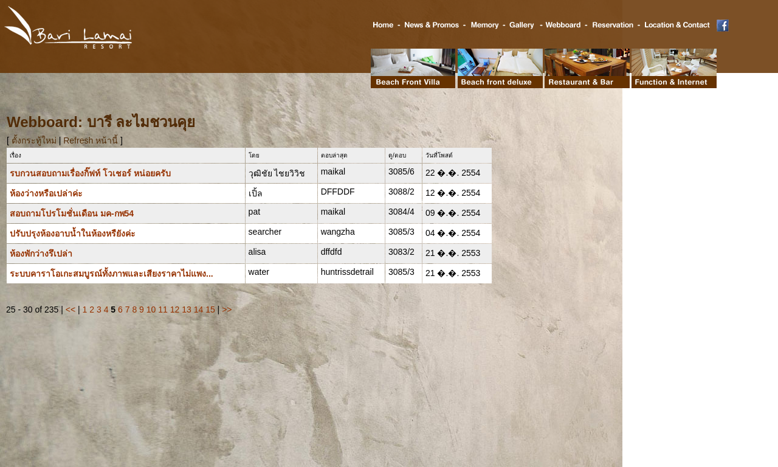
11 (163, 309)
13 (186, 309)
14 (199, 309)
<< (70, 309)
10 (151, 309)
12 (175, 309)
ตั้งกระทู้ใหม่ (35, 140)
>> (227, 309)
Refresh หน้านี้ (90, 140)
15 (210, 309)
